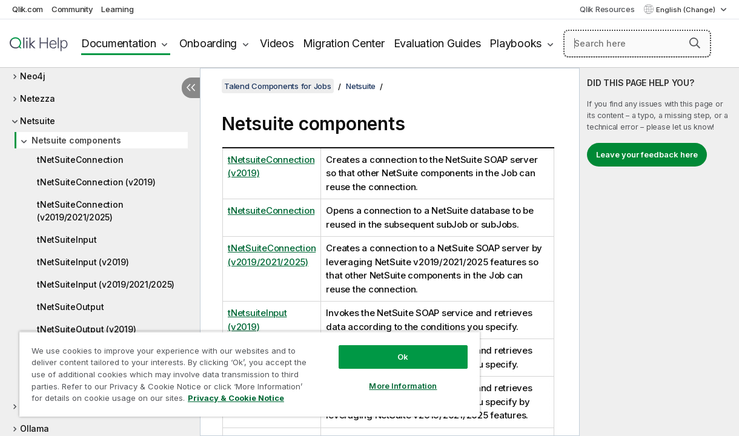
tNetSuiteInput (67, 239)
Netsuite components (76, 140)
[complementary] (659, 252)
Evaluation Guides (437, 43)
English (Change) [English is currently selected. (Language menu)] (686, 9)
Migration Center (344, 43)
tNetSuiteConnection (80, 159)
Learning (117, 9)
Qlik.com (27, 9)
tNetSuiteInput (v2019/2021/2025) (105, 284)
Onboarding (208, 43)
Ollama (34, 428)
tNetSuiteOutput (70, 307)
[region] (233, 369)
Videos (277, 43)
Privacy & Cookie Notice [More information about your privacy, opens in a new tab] (102, 400)
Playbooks (515, 43)
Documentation (118, 43)
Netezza (37, 98)
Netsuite (37, 121)
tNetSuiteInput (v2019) (83, 262)
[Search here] (637, 43)
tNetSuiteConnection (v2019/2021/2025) (80, 210)
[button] (695, 43)
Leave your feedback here (647, 154)
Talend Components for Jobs (277, 86)
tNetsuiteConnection (271, 210)
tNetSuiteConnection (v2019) (96, 182)
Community (72, 9)
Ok (376, 347)
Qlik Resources (607, 9)
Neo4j (32, 76)
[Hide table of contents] (191, 88)
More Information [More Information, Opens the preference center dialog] (376, 377)
